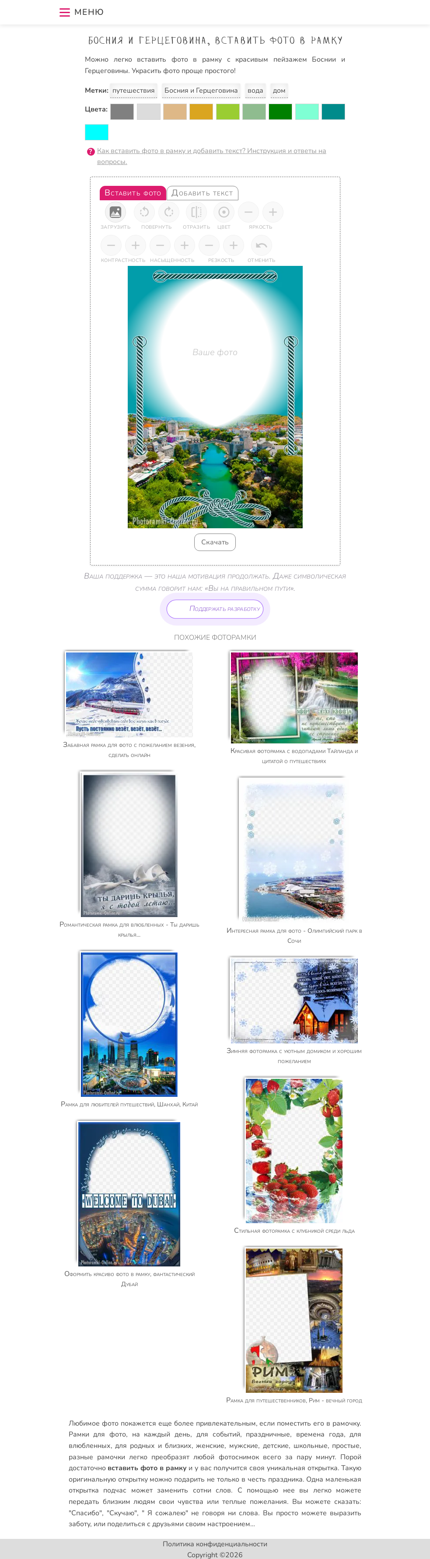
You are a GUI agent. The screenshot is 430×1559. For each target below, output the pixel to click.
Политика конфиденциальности (215, 1544)
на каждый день (161, 1434)
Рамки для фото (97, 1434)
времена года (320, 1434)
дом (279, 90)
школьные (311, 1446)
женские (210, 1446)
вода (255, 90)
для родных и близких (153, 1446)
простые (346, 1446)
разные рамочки (97, 1457)
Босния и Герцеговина (201, 90)
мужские (243, 1446)
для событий (218, 1434)
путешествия (133, 90)
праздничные (268, 1434)
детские (276, 1446)
